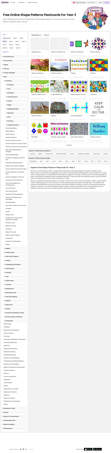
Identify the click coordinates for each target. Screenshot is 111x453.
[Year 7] (80, 161)
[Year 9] (92, 161)
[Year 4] (60, 161)
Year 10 (5, 48)
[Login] (100, 2)
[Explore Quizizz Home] (5, 2)
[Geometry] (32, 154)
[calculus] (72, 154)
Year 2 (21, 38)
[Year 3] (46, 35)
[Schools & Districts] (32, 2)
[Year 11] (106, 161)
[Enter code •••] (92, 2)
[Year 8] (86, 161)
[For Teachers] (21, 2)
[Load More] (69, 145)
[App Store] (88, 449)
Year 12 (18, 48)
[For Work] (12, 2)
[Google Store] (97, 449)
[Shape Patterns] (36, 35)
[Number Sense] (49, 154)
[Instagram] (26, 449)
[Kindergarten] (33, 161)
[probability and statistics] (83, 154)
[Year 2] (48, 161)
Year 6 (24, 41)
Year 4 (11, 41)
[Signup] (107, 2)
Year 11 (12, 48)
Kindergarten (7, 38)
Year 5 (17, 41)
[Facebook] (23, 449)
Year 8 (11, 44)
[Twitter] (20, 449)
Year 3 (4, 41)
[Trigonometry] (96, 154)
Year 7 (5, 44)
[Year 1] (41, 161)
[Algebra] (40, 154)
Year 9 (17, 44)
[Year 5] (67, 161)
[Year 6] (73, 161)
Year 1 (15, 38)
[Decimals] (105, 154)
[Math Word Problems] (61, 154)
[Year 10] (99, 161)
